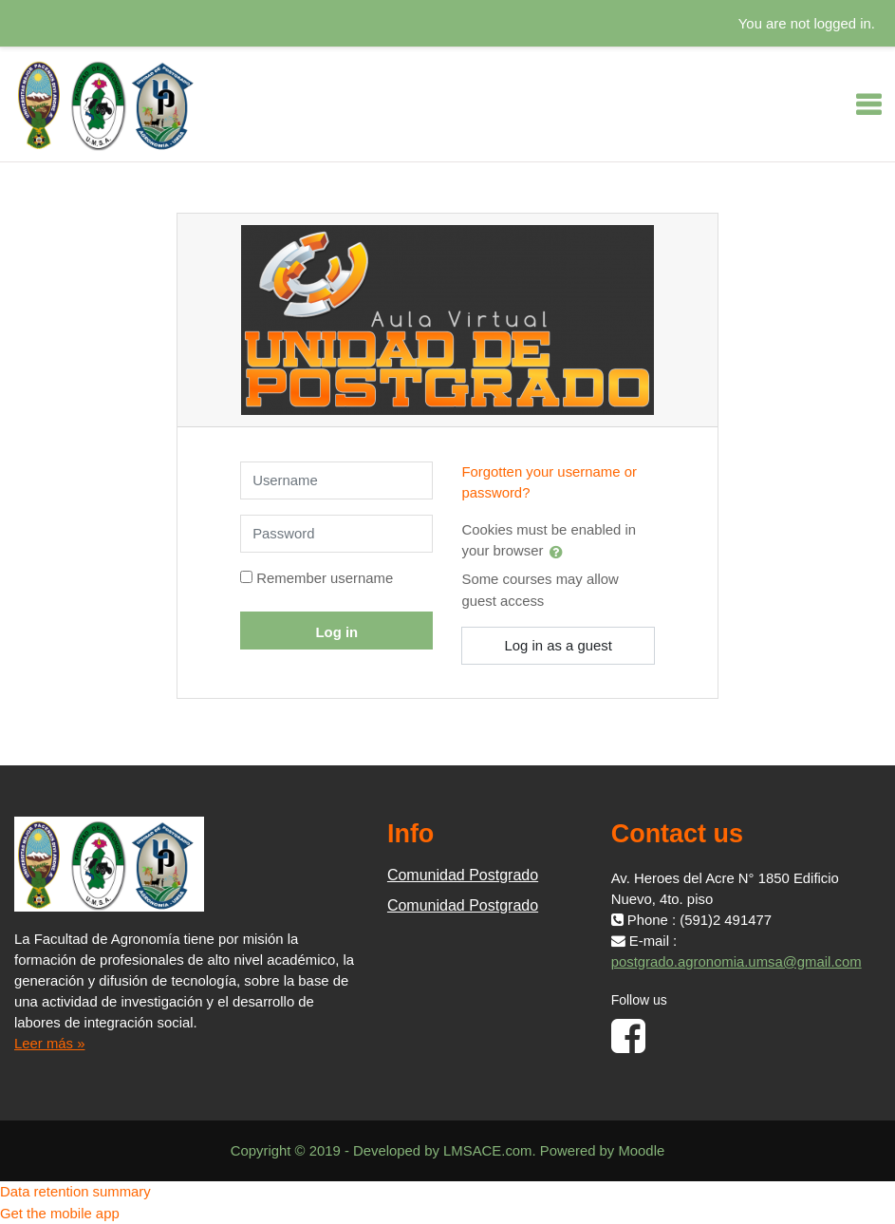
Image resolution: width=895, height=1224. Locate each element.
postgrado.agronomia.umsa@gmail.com (736, 962)
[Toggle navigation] (868, 104)
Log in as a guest (557, 645)
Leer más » (49, 1043)
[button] (560, 551)
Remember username (324, 578)
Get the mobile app (60, 1213)
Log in (337, 632)
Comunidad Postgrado (462, 875)
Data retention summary (75, 1191)
